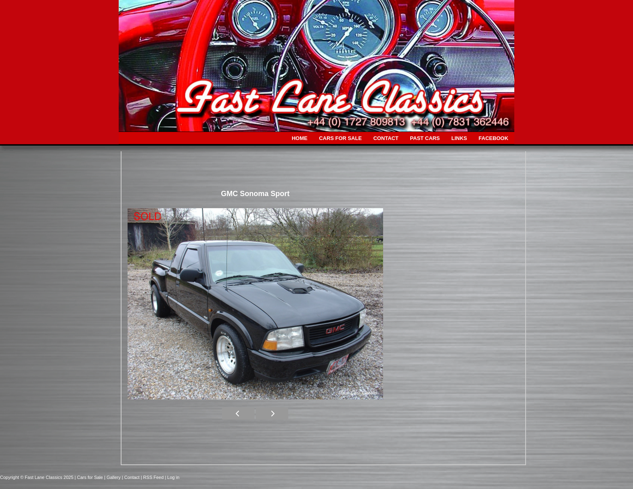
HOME (300, 138)
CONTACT (385, 138)
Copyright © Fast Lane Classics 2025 (37, 477)
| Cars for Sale (89, 477)
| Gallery (113, 477)
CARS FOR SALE (340, 138)
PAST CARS (425, 138)
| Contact (131, 477)
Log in (173, 477)
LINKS (459, 138)
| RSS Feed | (154, 477)
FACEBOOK (493, 138)
